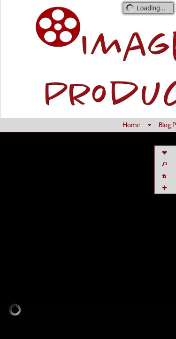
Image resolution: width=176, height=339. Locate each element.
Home (131, 125)
